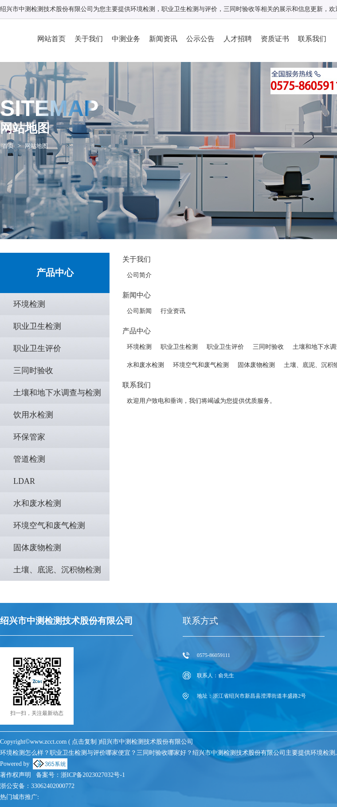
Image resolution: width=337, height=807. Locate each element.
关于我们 (88, 38)
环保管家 (29, 436)
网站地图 (36, 146)
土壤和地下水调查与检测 (57, 392)
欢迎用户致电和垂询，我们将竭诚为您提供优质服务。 (201, 401)
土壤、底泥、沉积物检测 (57, 569)
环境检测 (142, 9)
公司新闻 (139, 311)
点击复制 (84, 741)
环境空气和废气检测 (49, 525)
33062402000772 (52, 786)
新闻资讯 (163, 38)
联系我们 (312, 38)
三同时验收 (33, 370)
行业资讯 (173, 311)
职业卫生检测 (37, 326)
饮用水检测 (33, 414)
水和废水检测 (37, 503)
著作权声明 (15, 775)
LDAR (24, 481)
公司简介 (139, 275)
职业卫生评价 (37, 348)
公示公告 (200, 38)
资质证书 (275, 38)
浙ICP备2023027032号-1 (93, 775)
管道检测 (29, 459)
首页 (8, 146)
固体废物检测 (37, 547)
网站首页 (51, 38)
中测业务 (126, 38)
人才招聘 (237, 38)
